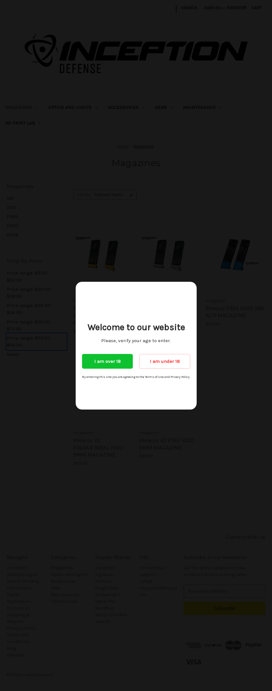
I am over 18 (107, 361)
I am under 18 (165, 361)
